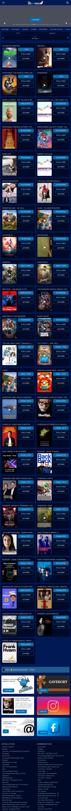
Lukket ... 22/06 (26, 374)
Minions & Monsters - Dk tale (11, 796)
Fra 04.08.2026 (61, 103)
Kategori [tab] (52, 33)
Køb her (43, 690)
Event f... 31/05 (61, 266)
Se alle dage (26, 54)
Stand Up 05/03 (26, 590)
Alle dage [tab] (35, 37)
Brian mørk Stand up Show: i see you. (14, 804)
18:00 (58, 49)
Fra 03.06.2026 (26, 157)
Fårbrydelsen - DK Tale (9, 762)
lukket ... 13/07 (61, 374)
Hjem (4, 769)
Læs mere (25, 59)
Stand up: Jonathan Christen (11, 809)
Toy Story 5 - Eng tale (9, 793)
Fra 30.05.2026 (61, 185)
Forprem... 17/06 (61, 347)
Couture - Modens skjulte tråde (48, 782)
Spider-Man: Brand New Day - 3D (48, 796)
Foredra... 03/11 (61, 482)
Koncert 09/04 (61, 617)
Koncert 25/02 (61, 563)
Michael (4, 749)
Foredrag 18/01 (61, 536)
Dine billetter (43, 29)
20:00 (23, 76)
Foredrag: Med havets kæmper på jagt (14, 802)
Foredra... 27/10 (26, 482)
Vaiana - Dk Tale (43, 789)
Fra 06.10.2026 (61, 401)
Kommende (15, 29)
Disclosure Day (42, 762)
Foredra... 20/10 (61, 428)
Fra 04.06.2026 (61, 293)
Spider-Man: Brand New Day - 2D (48, 793)
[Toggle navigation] (3, 3)
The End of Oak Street (45, 809)
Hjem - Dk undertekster (9, 767)
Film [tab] (17, 33)
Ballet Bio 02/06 (26, 293)
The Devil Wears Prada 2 (10, 771)
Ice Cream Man (43, 798)
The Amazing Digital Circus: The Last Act (15, 784)
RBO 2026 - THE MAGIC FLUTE (12, 780)
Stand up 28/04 (26, 644)
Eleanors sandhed (8, 747)
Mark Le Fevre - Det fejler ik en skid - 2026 (15, 807)
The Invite (41, 807)
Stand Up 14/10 (26, 428)
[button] (4, 23)
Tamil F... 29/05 (26, 266)
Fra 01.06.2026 (26, 185)
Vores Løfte (41, 771)
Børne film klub (7, 800)
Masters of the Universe (10, 787)
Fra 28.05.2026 (61, 239)
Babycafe (5, 782)
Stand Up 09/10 (26, 103)
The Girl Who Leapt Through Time (13, 791)
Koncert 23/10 (61, 455)
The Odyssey (42, 791)
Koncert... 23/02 (26, 563)
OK (6, 731)
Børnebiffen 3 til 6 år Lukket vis (12, 798)
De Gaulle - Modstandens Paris (48, 804)
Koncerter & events (56, 29)
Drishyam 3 (6, 776)
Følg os (43, 711)
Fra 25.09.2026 (61, 157)
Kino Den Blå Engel (35, 2)
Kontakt (33, 29)
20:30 (58, 76)
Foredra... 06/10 (26, 401)
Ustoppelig (5, 764)
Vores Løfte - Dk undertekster (47, 773)
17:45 (23, 49)
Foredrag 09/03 (61, 590)
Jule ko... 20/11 (26, 536)
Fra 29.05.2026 (26, 130)
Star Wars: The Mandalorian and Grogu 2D (15, 751)
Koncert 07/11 (26, 509)
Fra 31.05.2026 (61, 130)
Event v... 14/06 (26, 347)
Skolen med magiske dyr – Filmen (49, 802)
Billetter (21, 711)
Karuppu (5, 760)
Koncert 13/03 (26, 617)
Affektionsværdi (7, 778)
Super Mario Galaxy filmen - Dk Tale (13, 773)
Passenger (5, 753)
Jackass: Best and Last (45, 784)
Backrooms (6, 756)
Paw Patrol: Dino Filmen (45, 800)
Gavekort (25, 29)
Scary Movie (6, 789)
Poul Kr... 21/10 (26, 455)
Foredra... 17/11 (61, 509)
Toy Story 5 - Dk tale (44, 778)
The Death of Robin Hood (46, 776)
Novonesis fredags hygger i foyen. (13, 758)
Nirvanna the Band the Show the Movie (50, 764)
